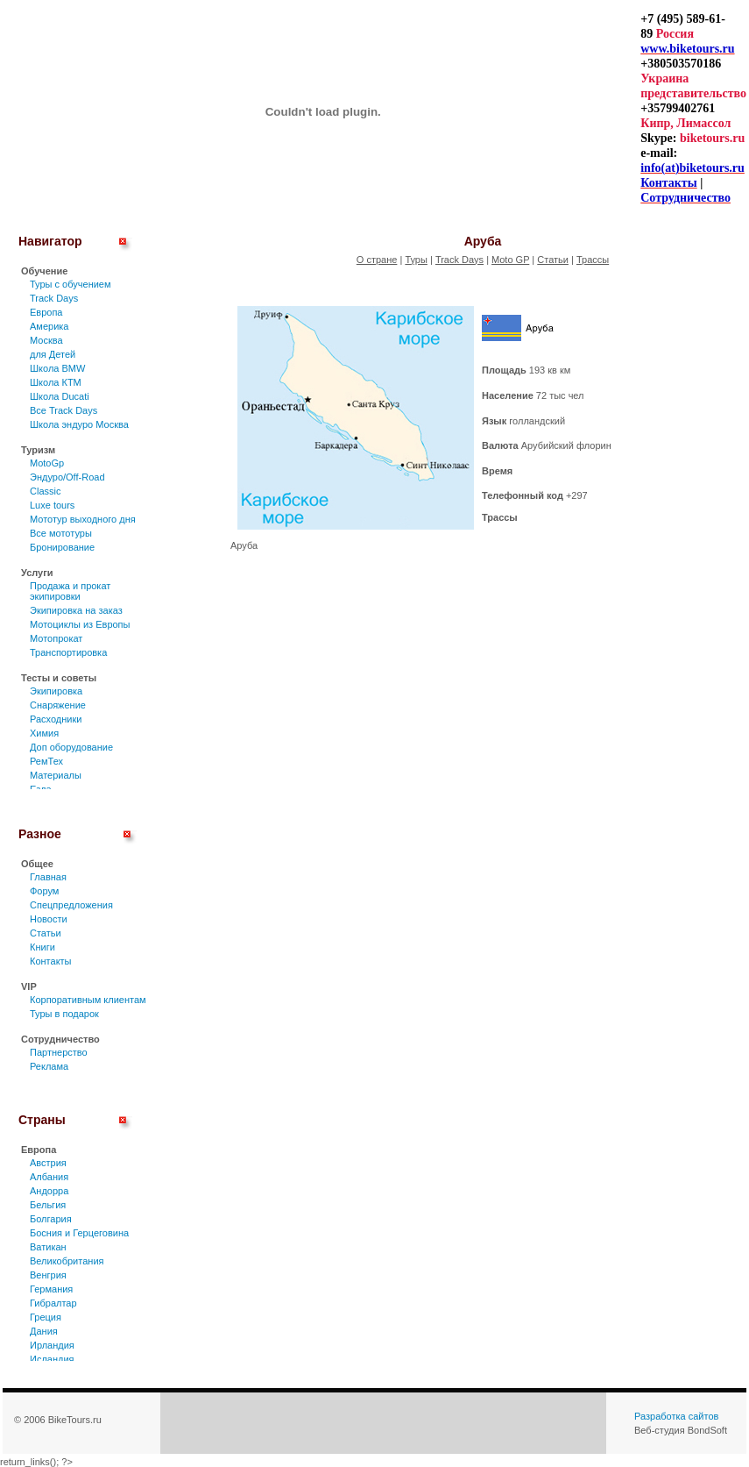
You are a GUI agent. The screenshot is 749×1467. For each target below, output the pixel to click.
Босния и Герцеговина (79, 1233)
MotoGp (47, 463)
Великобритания (66, 1261)
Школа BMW (57, 368)
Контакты (51, 961)
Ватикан (48, 1247)
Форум (44, 891)
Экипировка (56, 691)
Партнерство (59, 1052)
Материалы (55, 775)
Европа (46, 312)
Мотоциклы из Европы (80, 624)
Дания (44, 1331)
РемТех (46, 761)
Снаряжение (58, 705)
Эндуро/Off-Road (67, 477)
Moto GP (510, 259)
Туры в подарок (64, 1013)
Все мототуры (61, 533)
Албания (49, 1176)
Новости (48, 919)
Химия (44, 733)
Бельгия (48, 1205)
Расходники (55, 719)
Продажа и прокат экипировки (70, 591)
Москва (46, 340)
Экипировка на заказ (76, 610)
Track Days (54, 298)
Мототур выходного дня (83, 519)
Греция (45, 1317)
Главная (48, 877)
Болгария (51, 1219)
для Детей (52, 354)
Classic (45, 491)
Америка (49, 326)
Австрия (48, 1162)
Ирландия (52, 1345)
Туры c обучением (70, 284)
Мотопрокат (56, 638)
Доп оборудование (71, 747)
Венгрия (48, 1275)
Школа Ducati (59, 396)
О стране (377, 259)
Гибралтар (53, 1303)
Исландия (52, 1359)
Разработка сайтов (676, 1416)
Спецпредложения (71, 905)
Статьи (45, 933)
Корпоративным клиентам (88, 999)
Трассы (592, 259)
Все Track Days (63, 410)
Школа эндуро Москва (79, 424)
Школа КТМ (55, 382)
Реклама (49, 1066)
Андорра (49, 1191)
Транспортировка (68, 652)
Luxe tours (52, 505)
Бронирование (62, 547)
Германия (51, 1289)
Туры (416, 259)
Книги (42, 947)
